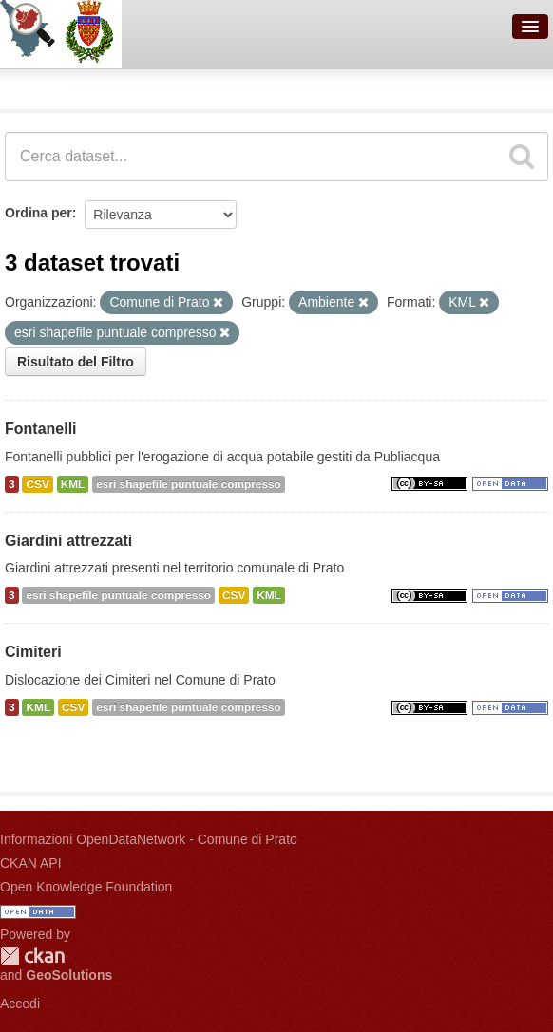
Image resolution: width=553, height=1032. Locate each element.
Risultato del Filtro (75, 361)
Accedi (20, 1003)
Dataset (34, 86)
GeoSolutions (69, 975)
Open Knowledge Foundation (86, 886)
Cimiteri (33, 652)
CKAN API (31, 863)
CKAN (32, 956)
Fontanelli (41, 429)
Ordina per (38, 212)
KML (73, 484)
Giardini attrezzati (68, 541)
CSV (37, 484)
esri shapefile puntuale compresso (188, 484)
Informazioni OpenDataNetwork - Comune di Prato (148, 839)
